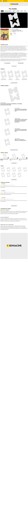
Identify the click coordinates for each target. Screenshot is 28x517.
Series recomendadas (7, 6)
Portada (2, 6)
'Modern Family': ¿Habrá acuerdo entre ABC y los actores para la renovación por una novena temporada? (21, 120)
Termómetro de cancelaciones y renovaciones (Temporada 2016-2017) (21, 110)
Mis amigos (15, 33)
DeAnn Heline (19, 30)
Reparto (3, 69)
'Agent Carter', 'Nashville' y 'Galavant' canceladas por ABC (20, 140)
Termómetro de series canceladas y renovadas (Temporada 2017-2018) (11, 104)
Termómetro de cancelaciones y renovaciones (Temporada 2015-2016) (21, 130)
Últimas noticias (4, 85)
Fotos (2, 165)
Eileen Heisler (15, 30)
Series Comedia (12, 6)
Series (3, 6)
